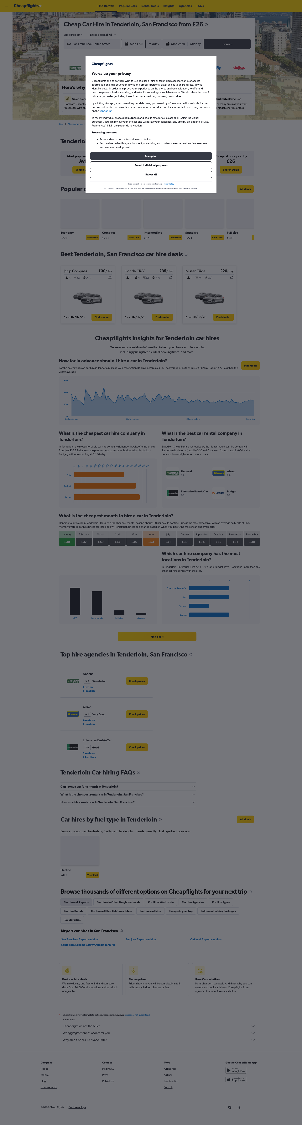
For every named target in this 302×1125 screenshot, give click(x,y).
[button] (151, 156)
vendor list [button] (106, 110)
